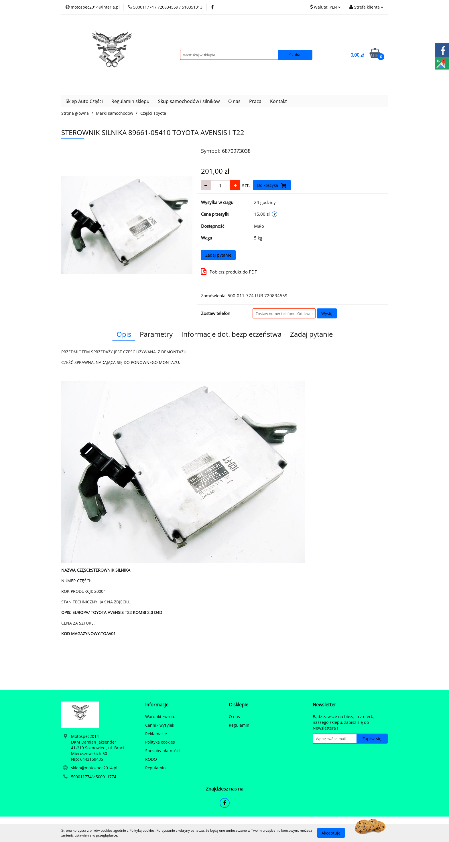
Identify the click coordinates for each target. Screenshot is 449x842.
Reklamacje (156, 733)
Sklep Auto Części (84, 101)
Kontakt (278, 101)
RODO (151, 759)
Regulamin (155, 767)
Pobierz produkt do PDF (229, 271)
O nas (234, 101)
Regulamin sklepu (130, 101)
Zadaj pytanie (218, 255)
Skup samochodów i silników (189, 101)
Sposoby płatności (162, 750)
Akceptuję (331, 832)
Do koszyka (272, 185)
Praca (255, 101)
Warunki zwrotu (160, 716)
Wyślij (326, 313)
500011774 (81, 776)
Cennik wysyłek (159, 725)
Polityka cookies (160, 742)
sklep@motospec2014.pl (94, 767)
